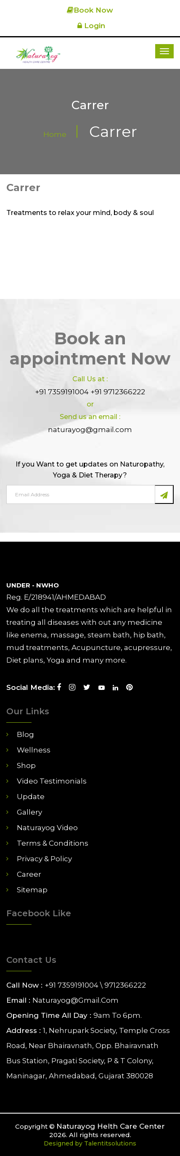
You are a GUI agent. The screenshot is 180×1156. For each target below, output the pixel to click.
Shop (26, 765)
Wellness (33, 750)
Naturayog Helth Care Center (110, 1126)
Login (90, 25)
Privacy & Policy (44, 859)
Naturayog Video (47, 827)
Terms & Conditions (52, 843)
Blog (25, 734)
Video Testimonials (52, 781)
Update (31, 796)
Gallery (29, 812)
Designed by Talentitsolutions (90, 1143)
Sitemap (32, 890)
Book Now (90, 10)
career (29, 874)
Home (54, 134)
